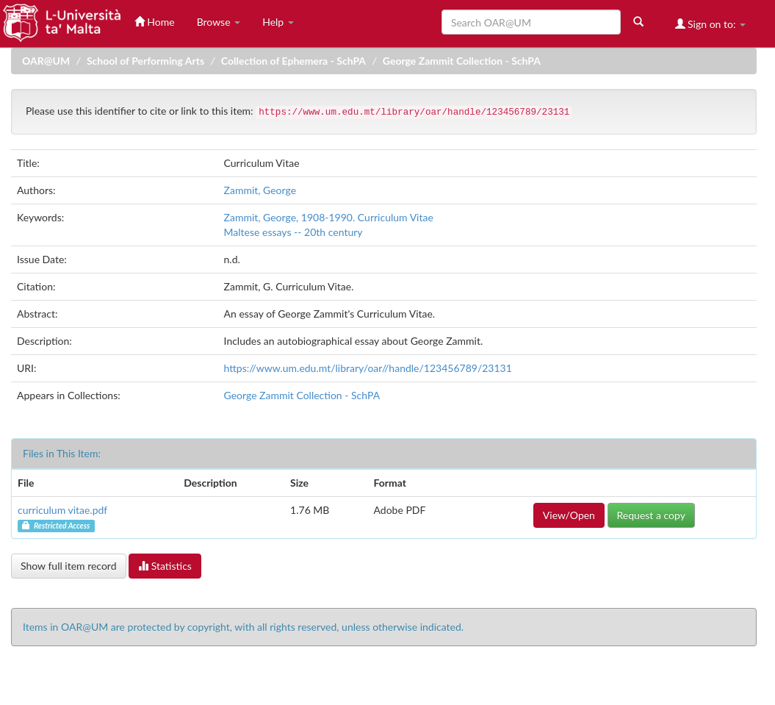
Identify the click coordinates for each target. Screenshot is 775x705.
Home (154, 21)
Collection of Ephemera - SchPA (293, 60)
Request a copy (651, 515)
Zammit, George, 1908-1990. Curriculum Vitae (328, 217)
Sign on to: (710, 24)
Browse (219, 21)
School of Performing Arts (145, 60)
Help (278, 21)
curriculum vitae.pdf (62, 510)
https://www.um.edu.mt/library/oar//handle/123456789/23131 (368, 368)
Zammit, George (260, 190)
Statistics (165, 565)
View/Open (569, 515)
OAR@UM (46, 60)
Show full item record (69, 565)
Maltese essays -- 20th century (293, 232)
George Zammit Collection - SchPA (462, 60)
